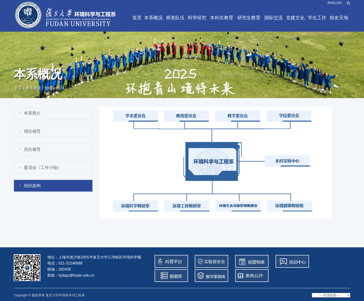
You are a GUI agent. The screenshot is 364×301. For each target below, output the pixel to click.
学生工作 (317, 17)
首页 (137, 17)
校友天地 (339, 17)
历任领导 (32, 149)
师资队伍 (175, 17)
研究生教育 (248, 17)
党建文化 (295, 17)
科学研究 (197, 17)
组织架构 (52, 88)
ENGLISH (335, 3)
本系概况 (153, 17)
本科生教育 (221, 17)
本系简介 (32, 113)
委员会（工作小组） (43, 167)
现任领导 (32, 131)
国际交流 (273, 17)
